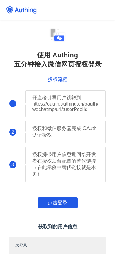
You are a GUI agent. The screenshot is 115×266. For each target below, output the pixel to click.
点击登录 (57, 202)
